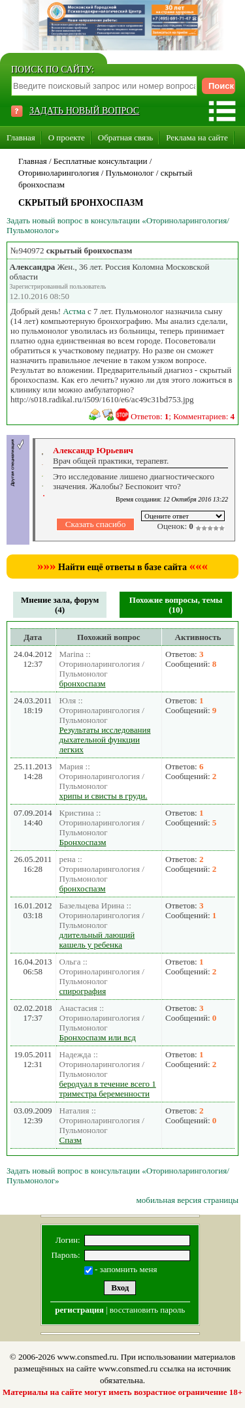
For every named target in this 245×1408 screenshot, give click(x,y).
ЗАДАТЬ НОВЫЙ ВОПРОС (84, 111)
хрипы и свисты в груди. (103, 796)
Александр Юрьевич (93, 450)
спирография (82, 991)
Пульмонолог (130, 173)
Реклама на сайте (197, 137)
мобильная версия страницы (187, 1200)
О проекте (66, 137)
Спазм (70, 1140)
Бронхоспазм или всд (97, 1037)
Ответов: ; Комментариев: (183, 416)
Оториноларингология (58, 173)
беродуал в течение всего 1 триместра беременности (107, 1088)
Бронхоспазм (82, 842)
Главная (21, 137)
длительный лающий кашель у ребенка (97, 940)
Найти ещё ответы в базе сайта (122, 567)
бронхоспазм (82, 683)
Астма (74, 311)
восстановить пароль (147, 1310)
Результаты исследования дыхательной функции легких (105, 739)
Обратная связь (125, 137)
